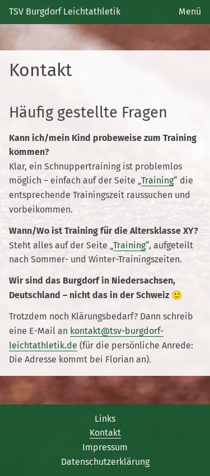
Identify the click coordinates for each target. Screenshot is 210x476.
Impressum (105, 447)
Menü (190, 11)
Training (157, 180)
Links (105, 418)
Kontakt (105, 432)
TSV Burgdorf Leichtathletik (64, 11)
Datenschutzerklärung (105, 461)
